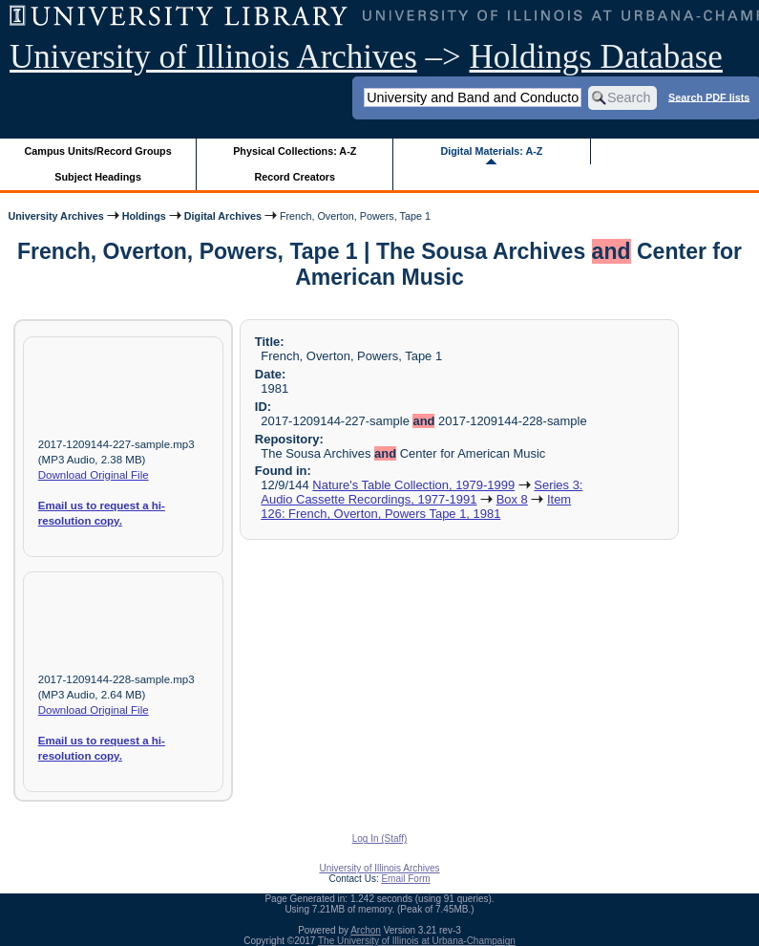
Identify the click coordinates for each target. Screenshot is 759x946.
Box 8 (512, 499)
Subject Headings (97, 177)
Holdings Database (596, 56)
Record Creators (294, 177)
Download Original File (93, 475)
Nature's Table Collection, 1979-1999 (413, 485)
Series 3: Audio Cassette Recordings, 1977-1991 (421, 492)
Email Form (405, 878)
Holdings (144, 216)
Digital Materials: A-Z (491, 151)
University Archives (55, 216)
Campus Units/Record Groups (98, 151)
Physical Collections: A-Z (294, 151)
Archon (365, 930)
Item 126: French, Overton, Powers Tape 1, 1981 (416, 506)
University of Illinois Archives (213, 56)
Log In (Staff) (380, 838)
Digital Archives (223, 216)
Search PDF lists (708, 96)
